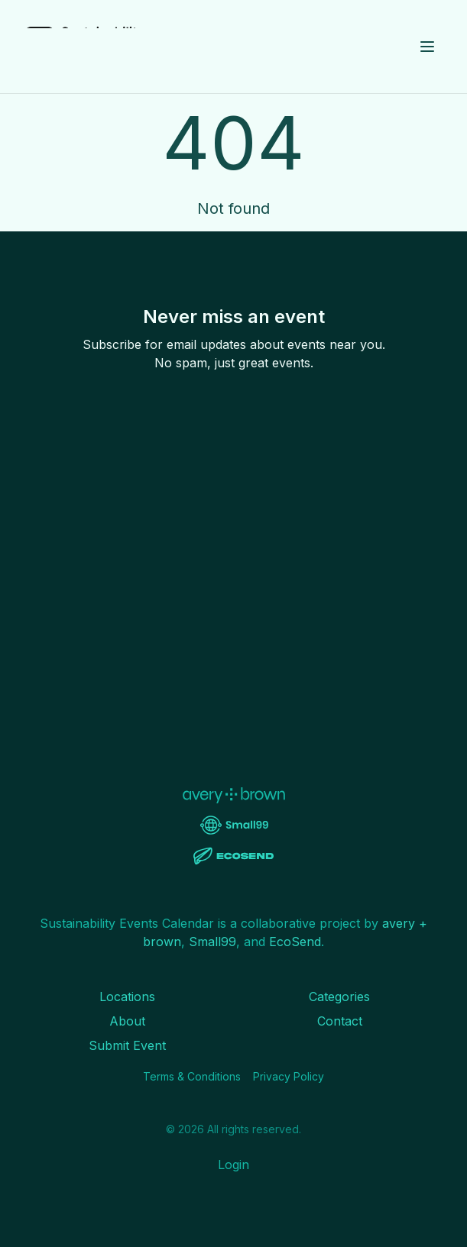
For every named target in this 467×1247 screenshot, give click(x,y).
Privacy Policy (288, 1076)
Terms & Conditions (192, 1076)
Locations (127, 996)
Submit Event (127, 1045)
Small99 (212, 941)
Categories (339, 996)
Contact (339, 1021)
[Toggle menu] (427, 46)
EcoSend (295, 941)
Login (233, 1164)
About (127, 1021)
